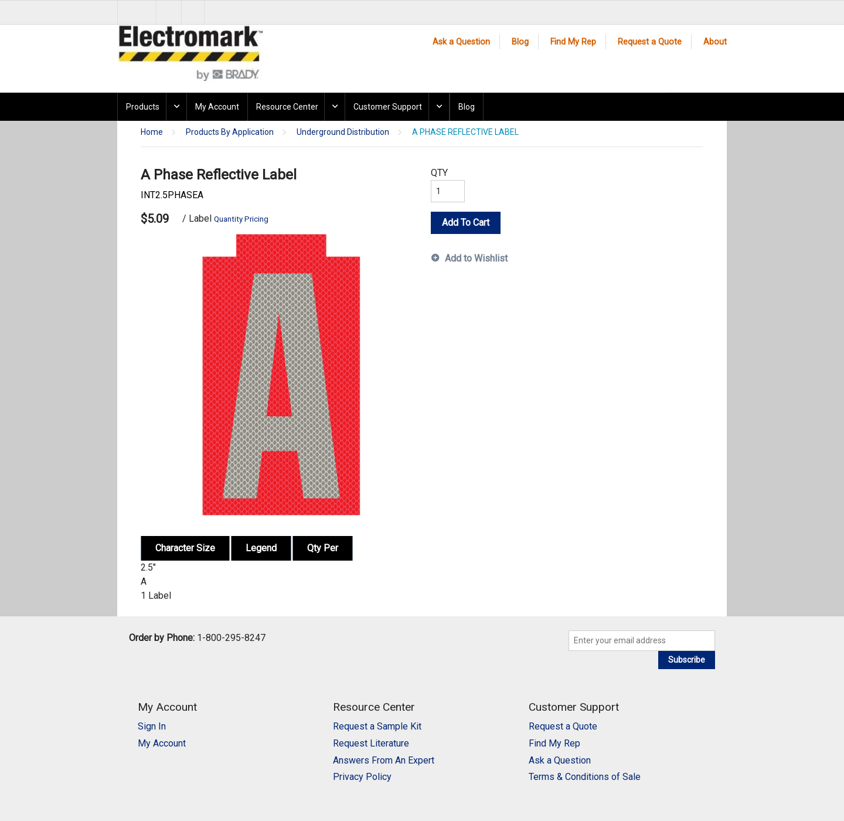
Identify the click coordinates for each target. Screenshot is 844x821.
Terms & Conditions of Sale (585, 776)
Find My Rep (573, 42)
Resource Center (287, 106)
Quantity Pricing (241, 219)
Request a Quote (650, 42)
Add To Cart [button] (465, 222)
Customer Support (387, 106)
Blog (520, 42)
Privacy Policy (362, 776)
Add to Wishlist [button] (476, 258)
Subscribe (686, 659)
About (715, 42)
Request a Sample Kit (377, 726)
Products (142, 106)
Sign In (152, 726)
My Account (217, 106)
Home (152, 132)
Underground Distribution (343, 132)
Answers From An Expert (383, 760)
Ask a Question (461, 42)
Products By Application (230, 132)
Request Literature (371, 743)
